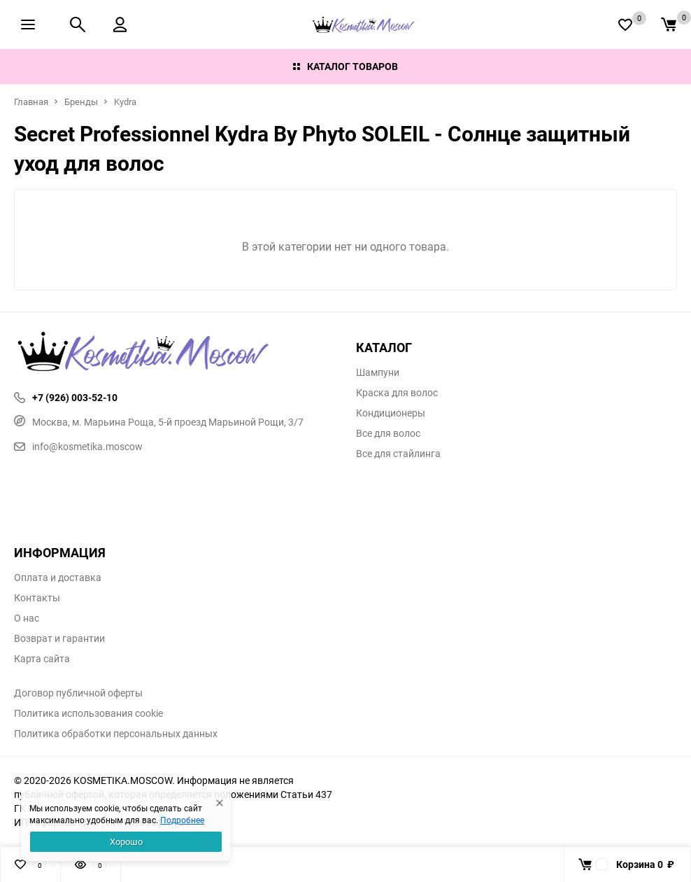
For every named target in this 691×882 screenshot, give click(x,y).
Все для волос (388, 433)
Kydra (125, 101)
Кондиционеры (390, 413)
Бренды (81, 101)
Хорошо (126, 841)
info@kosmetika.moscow (78, 446)
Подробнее (182, 819)
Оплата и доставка (57, 577)
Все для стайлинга (398, 453)
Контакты (37, 598)
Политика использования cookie (88, 713)
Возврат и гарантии (59, 638)
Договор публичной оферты (78, 693)
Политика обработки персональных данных (116, 733)
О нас (26, 618)
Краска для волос (397, 393)
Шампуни (377, 372)
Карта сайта (42, 659)
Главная (31, 101)
